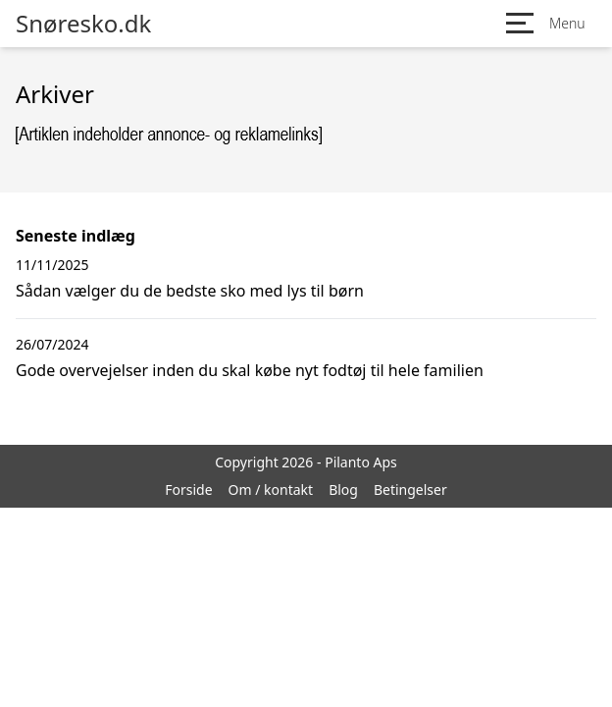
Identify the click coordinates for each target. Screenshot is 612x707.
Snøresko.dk (83, 23)
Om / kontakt (271, 489)
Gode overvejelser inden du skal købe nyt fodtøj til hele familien (250, 370)
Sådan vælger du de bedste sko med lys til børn (190, 290)
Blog (343, 489)
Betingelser (410, 489)
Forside (188, 489)
